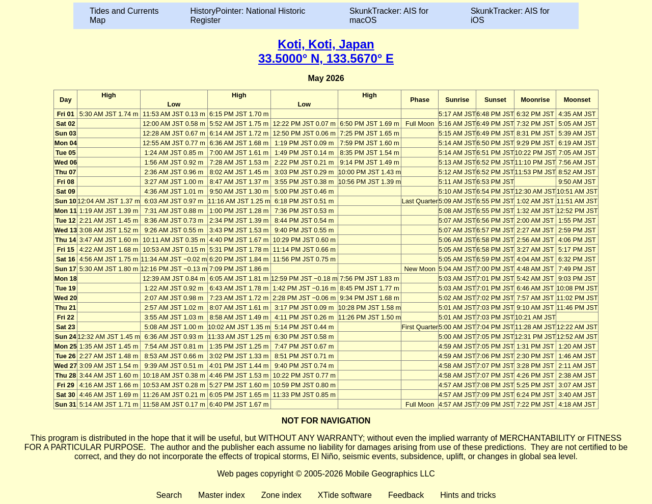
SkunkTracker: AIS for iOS (510, 15)
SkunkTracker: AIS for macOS (388, 15)
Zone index (281, 495)
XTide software (345, 495)
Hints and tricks (468, 495)
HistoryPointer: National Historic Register (248, 15)
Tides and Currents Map (124, 15)
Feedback (406, 495)
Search (169, 495)
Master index (221, 495)
